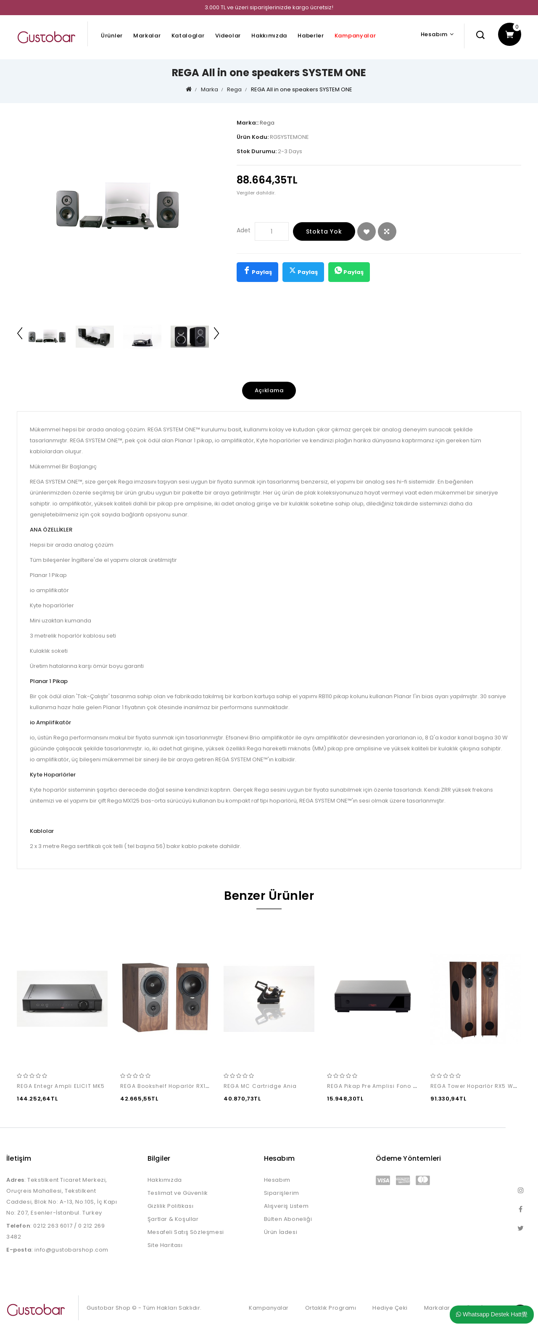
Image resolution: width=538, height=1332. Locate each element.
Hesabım (277, 1180)
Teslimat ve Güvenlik (178, 1193)
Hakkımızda (269, 36)
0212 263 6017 (52, 1226)
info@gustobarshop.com (71, 1250)
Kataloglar (188, 36)
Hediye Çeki (390, 1308)
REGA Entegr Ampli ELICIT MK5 (61, 1086)
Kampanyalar (355, 36)
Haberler (311, 36)
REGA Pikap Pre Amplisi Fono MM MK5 (381, 1086)
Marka (209, 89)
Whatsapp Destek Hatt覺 (491, 1314)
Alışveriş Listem (286, 1206)
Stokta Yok (324, 231)
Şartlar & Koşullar (173, 1219)
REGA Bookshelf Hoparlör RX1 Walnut (174, 1086)
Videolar (228, 36)
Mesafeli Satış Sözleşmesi (186, 1232)
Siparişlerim (281, 1193)
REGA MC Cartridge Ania (260, 1086)
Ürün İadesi (281, 1232)
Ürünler (112, 36)
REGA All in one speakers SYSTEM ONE (301, 89)
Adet (244, 230)
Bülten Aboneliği (288, 1219)
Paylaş (257, 271)
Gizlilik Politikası (170, 1206)
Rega (234, 89)
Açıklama (269, 390)
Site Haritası (165, 1245)
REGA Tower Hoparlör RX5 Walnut (479, 1086)
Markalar (147, 36)
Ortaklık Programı (330, 1308)
